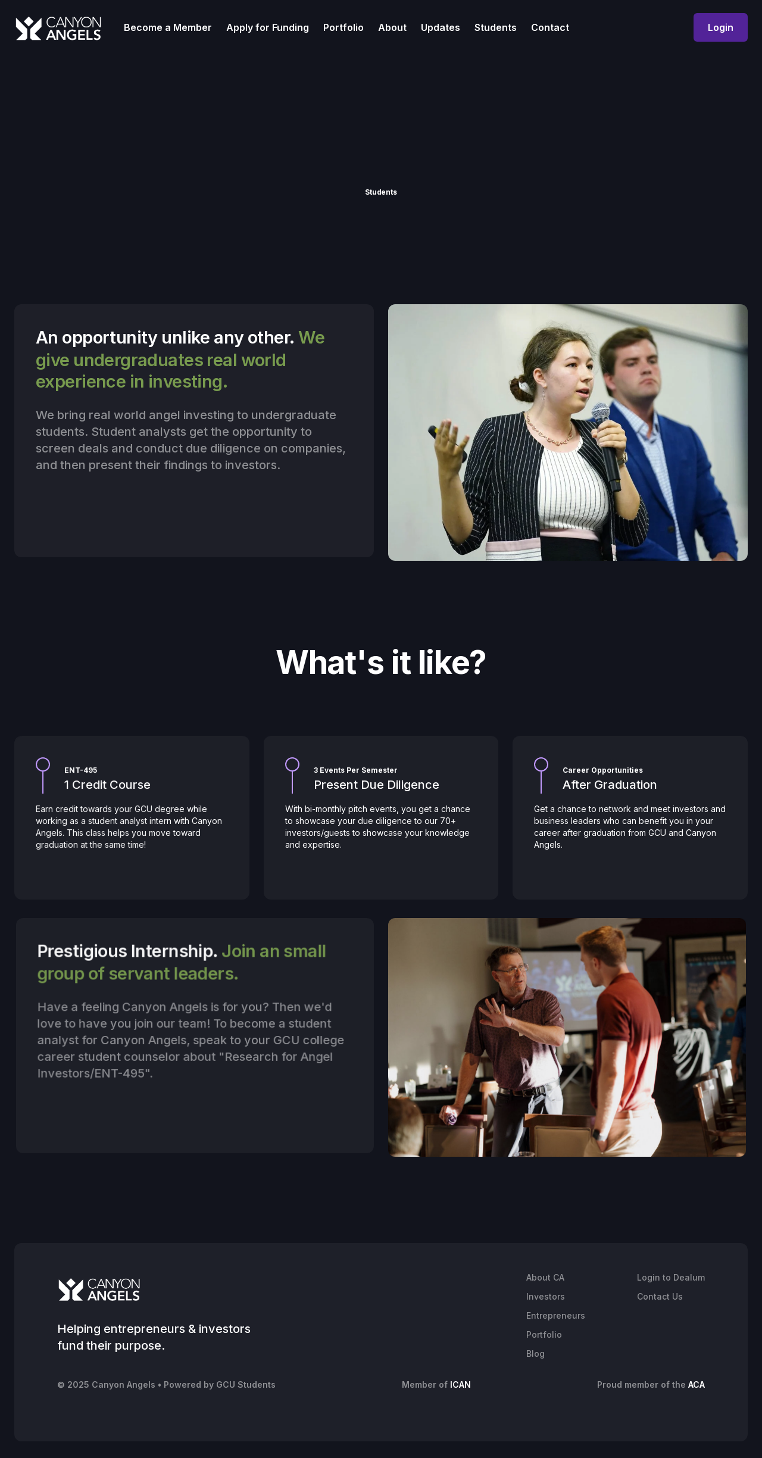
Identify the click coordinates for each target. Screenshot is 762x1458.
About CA (545, 1277)
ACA (696, 1384)
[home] (58, 28)
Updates (440, 27)
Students (495, 27)
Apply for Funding (267, 27)
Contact (550, 27)
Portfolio (343, 27)
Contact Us (660, 1296)
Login (720, 27)
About (392, 27)
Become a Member (168, 27)
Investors (545, 1296)
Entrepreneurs (555, 1315)
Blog (535, 1353)
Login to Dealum (671, 1277)
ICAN (460, 1384)
